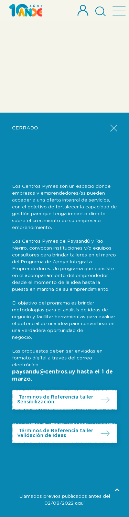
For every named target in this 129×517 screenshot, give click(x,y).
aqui (80, 503)
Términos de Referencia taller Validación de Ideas (55, 433)
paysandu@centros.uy (43, 372)
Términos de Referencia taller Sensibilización (55, 399)
